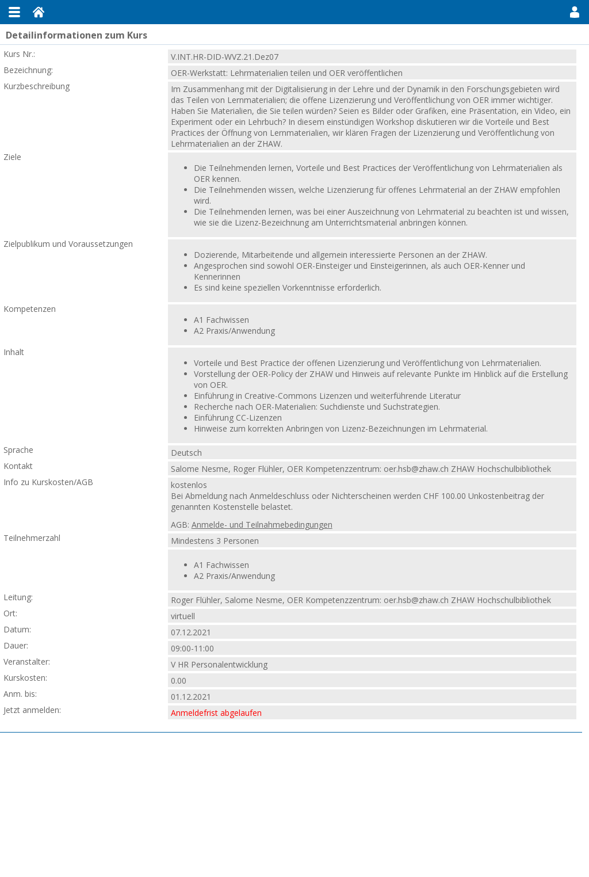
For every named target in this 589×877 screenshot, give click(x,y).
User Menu (575, 12)
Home (38, 12)
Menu (14, 12)
